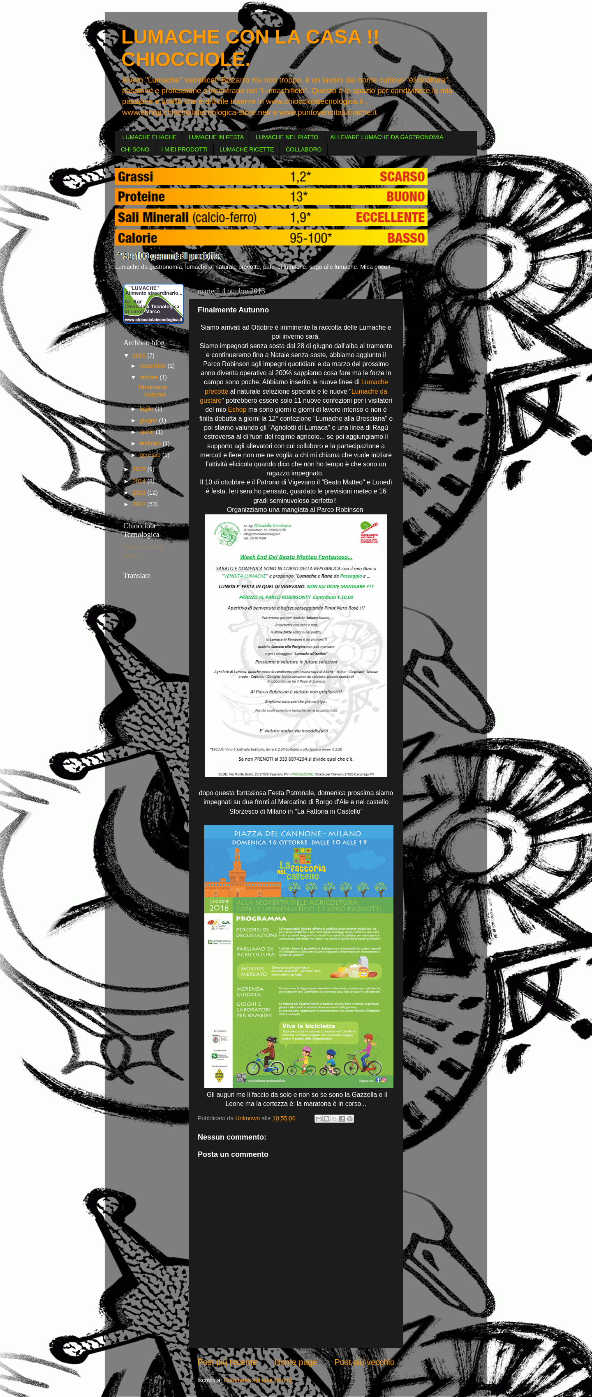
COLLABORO (303, 149)
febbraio (151, 443)
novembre (154, 365)
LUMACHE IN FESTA (216, 137)
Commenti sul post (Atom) (258, 1380)
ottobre (150, 377)
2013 (139, 492)
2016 (139, 355)
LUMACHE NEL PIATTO (287, 137)
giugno (149, 420)
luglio (147, 409)
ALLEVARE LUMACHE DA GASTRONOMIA (386, 137)
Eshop (237, 409)
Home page (295, 1362)
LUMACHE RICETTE (247, 149)
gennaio (151, 455)
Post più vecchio (364, 1362)
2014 (139, 481)
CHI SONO (135, 149)
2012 (139, 504)
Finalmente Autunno (152, 390)
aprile (148, 432)
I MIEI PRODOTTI (184, 149)
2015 (139, 469)
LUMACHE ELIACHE (150, 137)
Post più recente (227, 1362)
